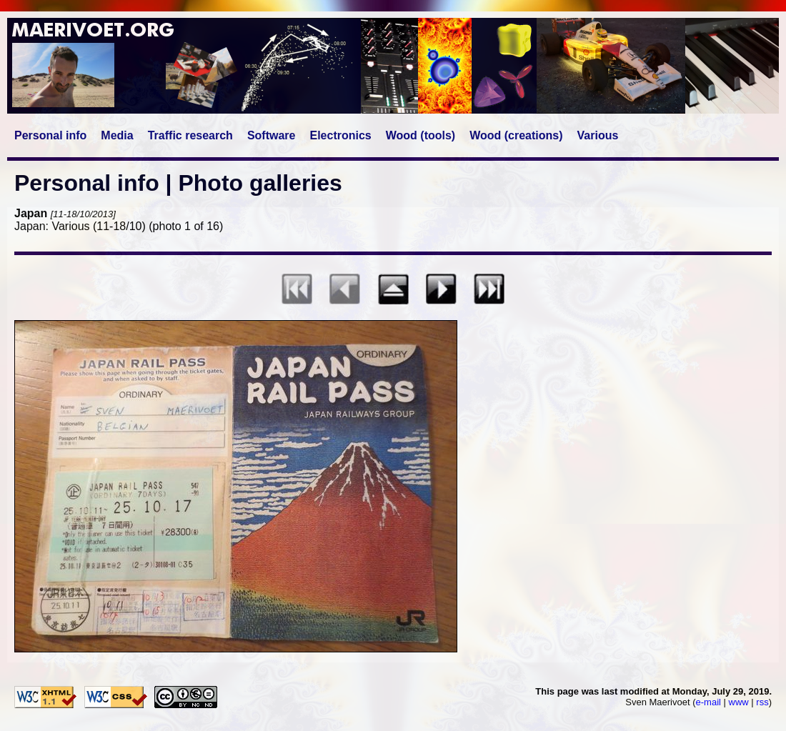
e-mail (708, 702)
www (739, 702)
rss (762, 702)
